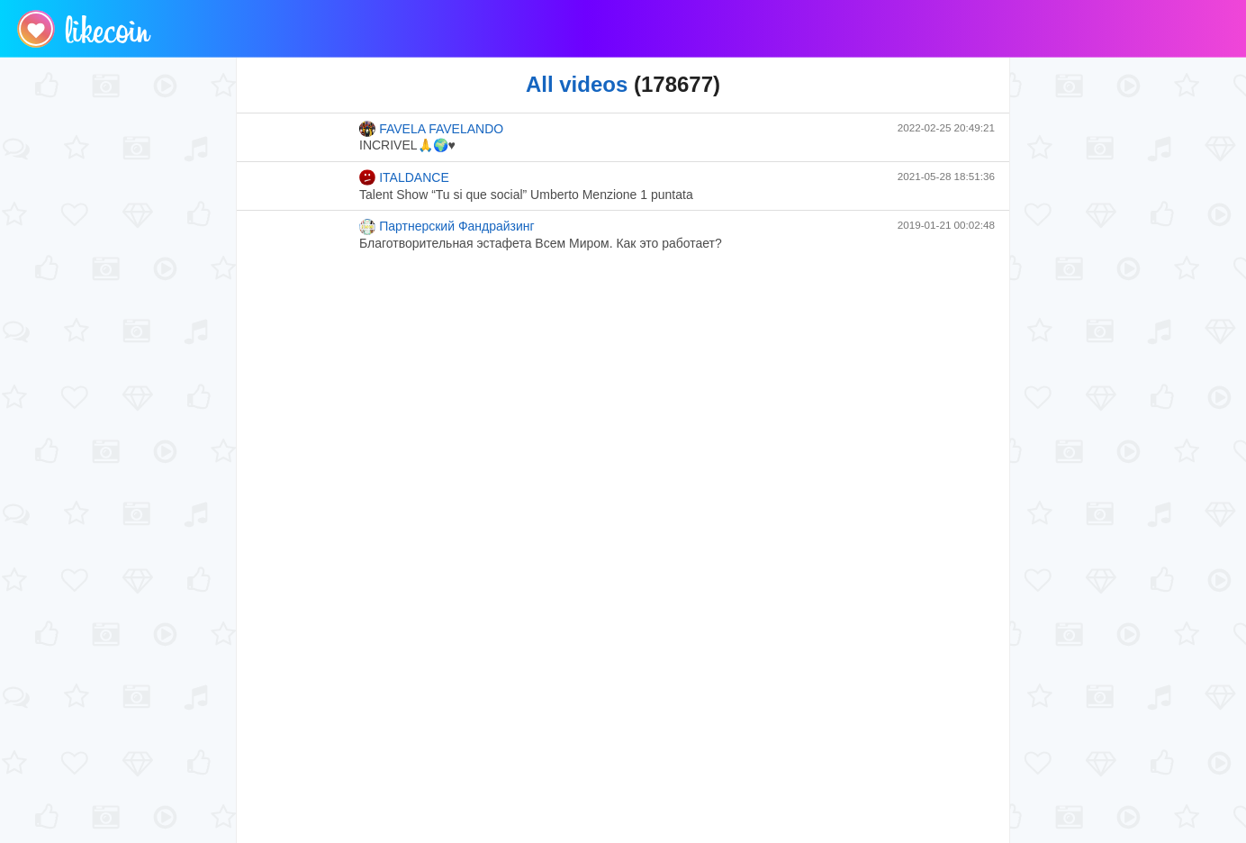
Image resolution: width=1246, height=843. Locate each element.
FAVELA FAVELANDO (431, 129)
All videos (577, 84)
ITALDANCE (404, 177)
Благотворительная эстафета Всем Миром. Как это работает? (540, 243)
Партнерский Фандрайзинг (447, 227)
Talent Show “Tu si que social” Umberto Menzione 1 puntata (526, 194)
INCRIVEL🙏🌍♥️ (407, 145)
